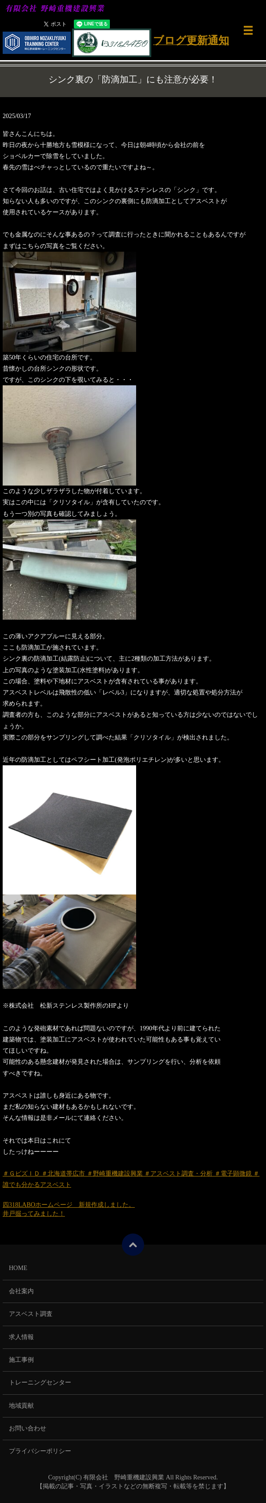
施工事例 (21, 1359)
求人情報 (21, 1337)
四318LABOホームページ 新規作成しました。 (69, 1204)
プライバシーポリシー (40, 1451)
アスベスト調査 (30, 1314)
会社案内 (21, 1291)
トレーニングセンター (40, 1382)
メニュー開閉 (248, 30)
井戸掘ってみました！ (34, 1213)
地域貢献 (21, 1405)
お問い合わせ (27, 1428)
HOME (18, 1268)
